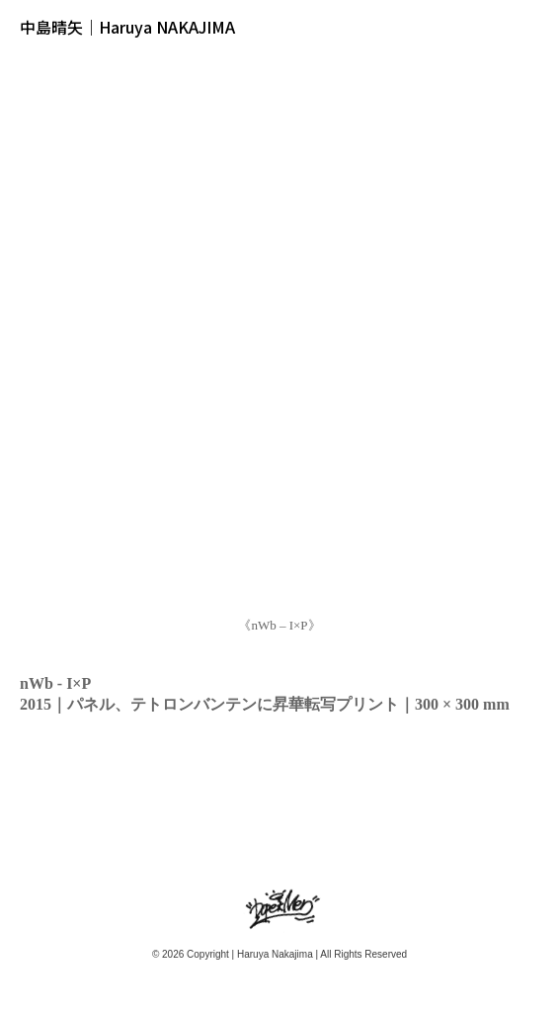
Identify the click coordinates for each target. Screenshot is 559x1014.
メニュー (532, 26)
